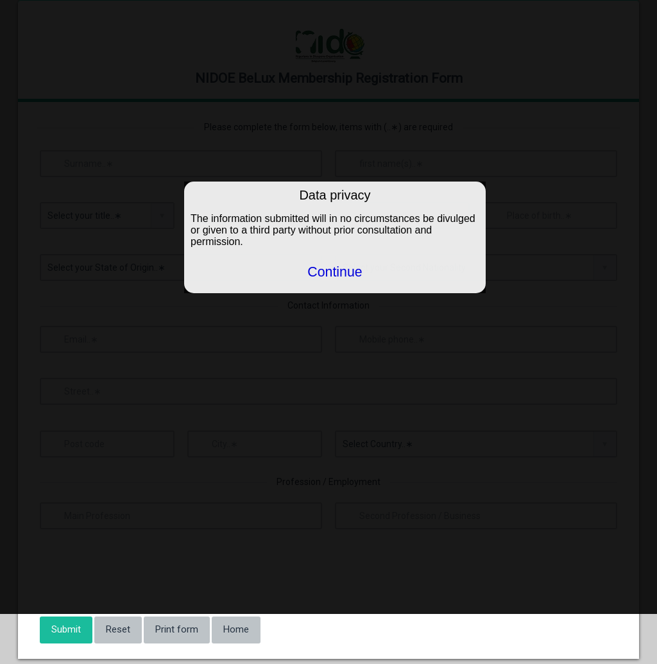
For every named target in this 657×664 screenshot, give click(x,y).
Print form (176, 629)
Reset (118, 629)
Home (236, 629)
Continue (334, 272)
